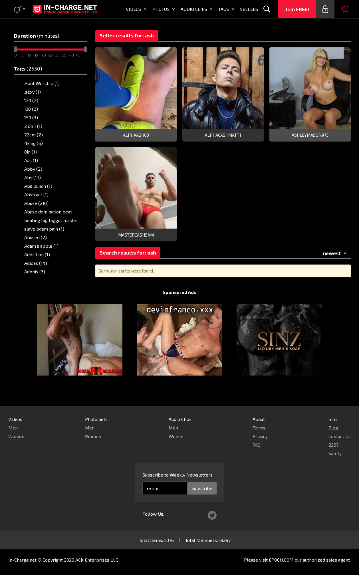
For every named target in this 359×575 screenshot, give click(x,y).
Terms (259, 427)
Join (297, 9)
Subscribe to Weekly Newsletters (177, 474)
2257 (333, 444)
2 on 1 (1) (33, 126)
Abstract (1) (36, 194)
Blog (333, 427)
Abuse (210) (36, 203)
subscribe (202, 488)
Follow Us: (153, 514)
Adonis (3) (34, 271)
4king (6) (33, 143)
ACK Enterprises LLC (96, 559)
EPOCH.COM (281, 559)
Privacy (260, 436)
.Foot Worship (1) (42, 83)
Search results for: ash (128, 252)
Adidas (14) (35, 263)
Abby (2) (33, 169)
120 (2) (31, 100)
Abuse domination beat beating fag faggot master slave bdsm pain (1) (51, 220)
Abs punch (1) (38, 186)
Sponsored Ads (179, 303)
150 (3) (31, 117)
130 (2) (31, 109)
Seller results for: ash (127, 35)
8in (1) (30, 151)
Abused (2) (35, 237)
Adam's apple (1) (41, 246)
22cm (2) (33, 134)
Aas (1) (31, 160)
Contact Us (339, 436)
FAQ (257, 444)
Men (13, 427)
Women (16, 436)
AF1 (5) (31, 280)
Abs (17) (32, 177)
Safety (335, 453)
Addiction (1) (37, 254)
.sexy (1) (32, 91)
